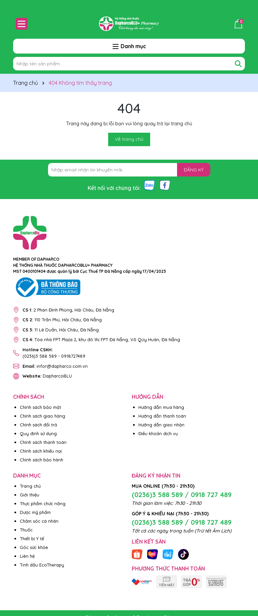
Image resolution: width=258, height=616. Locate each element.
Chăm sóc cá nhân (39, 521)
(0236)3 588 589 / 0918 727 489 (181, 494)
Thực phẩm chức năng (43, 503)
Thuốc (26, 529)
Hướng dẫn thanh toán (162, 416)
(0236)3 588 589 (40, 356)
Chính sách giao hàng (42, 416)
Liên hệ (27, 556)
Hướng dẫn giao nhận (161, 424)
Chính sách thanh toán (43, 442)
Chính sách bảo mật (40, 407)
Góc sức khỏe (34, 547)
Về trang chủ (129, 139)
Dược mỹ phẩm (35, 512)
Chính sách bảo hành (41, 459)
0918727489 (73, 356)
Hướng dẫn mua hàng (161, 407)
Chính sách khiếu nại (41, 451)
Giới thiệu (29, 494)
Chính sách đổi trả (38, 424)
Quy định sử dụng (38, 433)
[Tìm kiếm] (238, 64)
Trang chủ (30, 486)
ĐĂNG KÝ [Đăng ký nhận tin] (194, 170)
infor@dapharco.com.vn (55, 366)
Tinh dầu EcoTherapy (42, 565)
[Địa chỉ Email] (129, 169)
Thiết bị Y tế (32, 538)
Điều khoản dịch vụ (158, 433)
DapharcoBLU (47, 376)
